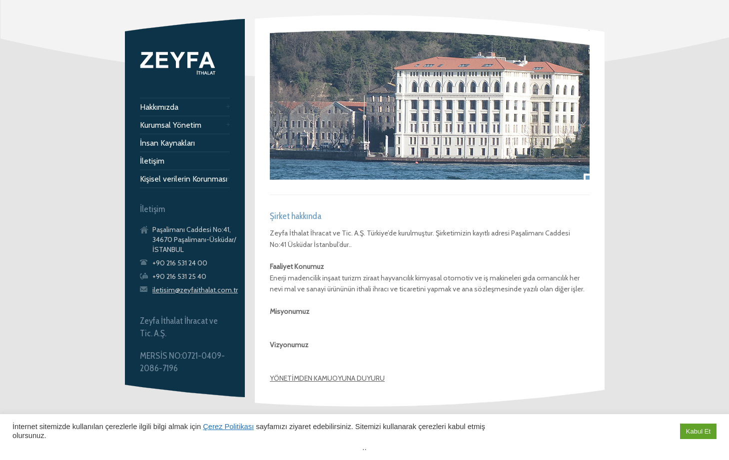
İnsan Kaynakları (167, 143)
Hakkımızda (159, 107)
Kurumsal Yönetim (170, 125)
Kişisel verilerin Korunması (183, 179)
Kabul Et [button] (698, 431)
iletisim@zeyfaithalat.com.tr (195, 289)
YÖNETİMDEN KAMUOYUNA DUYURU (327, 378)
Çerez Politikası (228, 427)
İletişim (152, 161)
